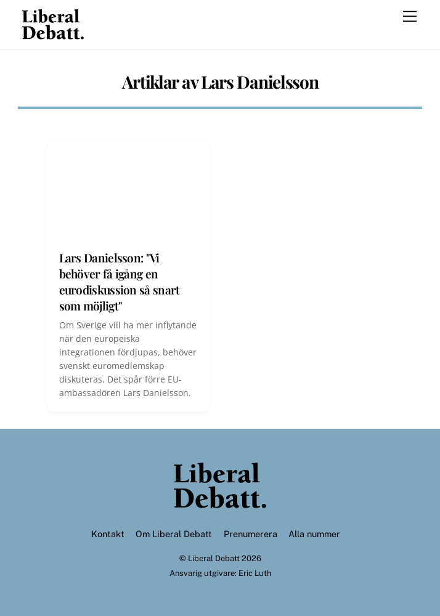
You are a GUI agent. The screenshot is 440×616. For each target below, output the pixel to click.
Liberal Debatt (214, 558)
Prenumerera (250, 534)
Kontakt (107, 534)
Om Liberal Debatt (174, 534)
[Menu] (409, 17)
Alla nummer (314, 534)
